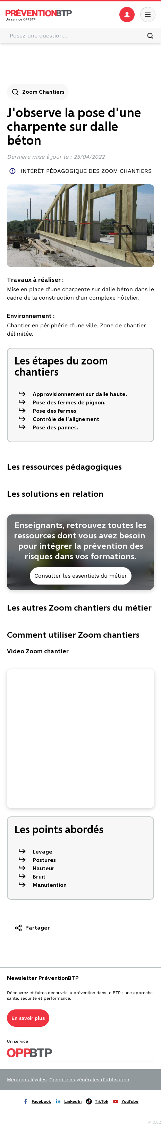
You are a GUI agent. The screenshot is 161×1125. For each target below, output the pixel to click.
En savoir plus (28, 1018)
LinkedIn (68, 1101)
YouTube (125, 1101)
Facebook (37, 1101)
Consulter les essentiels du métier (80, 575)
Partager (32, 928)
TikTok (97, 1101)
